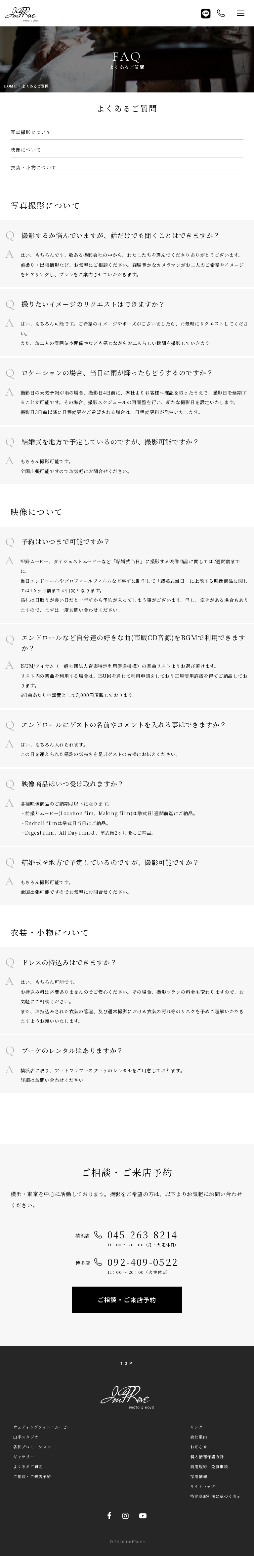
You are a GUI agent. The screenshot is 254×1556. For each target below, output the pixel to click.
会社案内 (198, 1436)
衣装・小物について (34, 167)
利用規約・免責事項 (209, 1466)
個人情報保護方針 (207, 1456)
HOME (10, 85)
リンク (196, 1427)
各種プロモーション (32, 1446)
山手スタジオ (25, 1436)
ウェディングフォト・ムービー (42, 1427)
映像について (26, 149)
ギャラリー (23, 1456)
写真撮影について (31, 132)
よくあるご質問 (28, 1466)
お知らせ (198, 1446)
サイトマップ (202, 1486)
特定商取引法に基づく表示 (215, 1496)
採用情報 (198, 1476)
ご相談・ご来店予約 (127, 1299)
